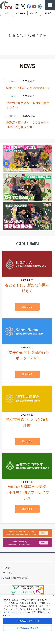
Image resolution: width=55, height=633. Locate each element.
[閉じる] (53, 595)
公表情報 (47, 13)
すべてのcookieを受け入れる (27, 621)
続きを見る (27, 307)
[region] (27, 614)
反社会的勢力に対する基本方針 (16, 578)
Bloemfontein (20, 13)
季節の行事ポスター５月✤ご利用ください (27, 105)
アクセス (7, 568)
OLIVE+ (7, 13)
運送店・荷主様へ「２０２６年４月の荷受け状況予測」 (27, 125)
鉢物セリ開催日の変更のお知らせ (28, 88)
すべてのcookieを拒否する (27, 628)
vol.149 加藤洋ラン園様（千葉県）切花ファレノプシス (27, 492)
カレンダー (34, 13)
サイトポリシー (9, 573)
